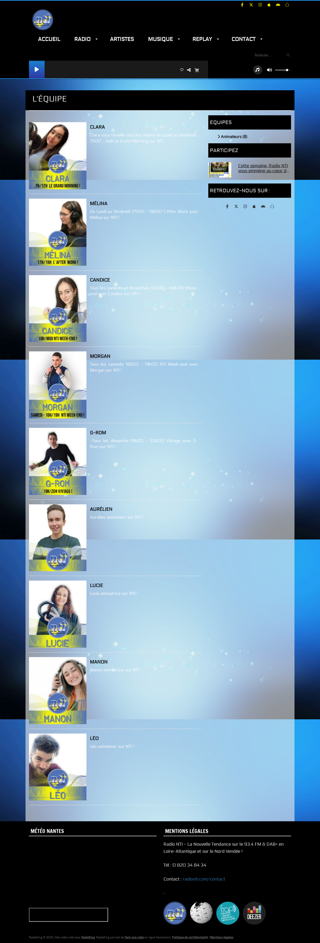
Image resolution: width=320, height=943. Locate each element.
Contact (243, 39)
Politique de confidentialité (190, 937)
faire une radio (134, 937)
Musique (160, 39)
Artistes (122, 39)
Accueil (49, 39)
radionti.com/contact (204, 879)
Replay (202, 39)
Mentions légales (221, 937)
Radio (82, 39)
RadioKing (88, 937)
